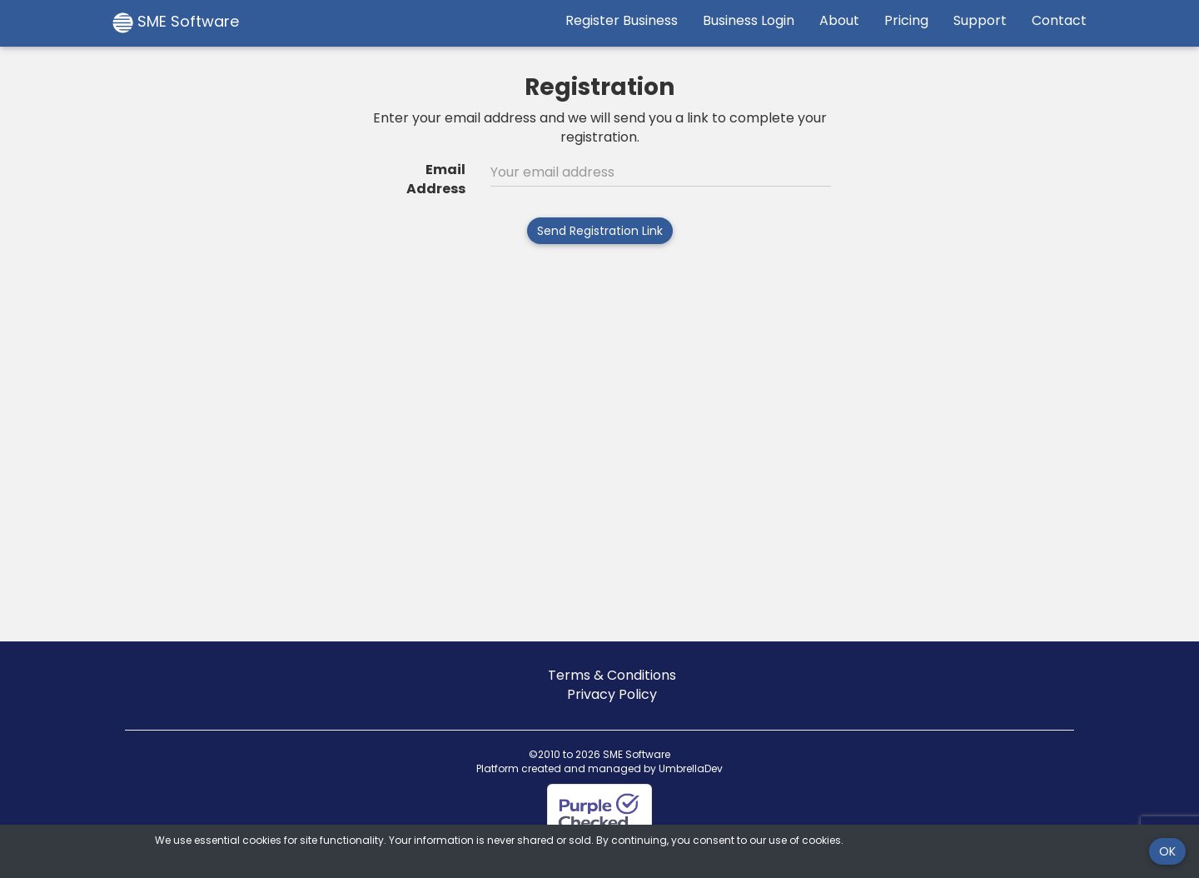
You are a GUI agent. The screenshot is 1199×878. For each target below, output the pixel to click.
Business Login (748, 20)
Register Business (621, 20)
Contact (1059, 20)
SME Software (175, 22)
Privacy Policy (612, 694)
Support (980, 20)
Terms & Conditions (612, 675)
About (839, 20)
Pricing (906, 20)
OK (1167, 851)
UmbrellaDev (691, 768)
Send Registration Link (600, 230)
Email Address (435, 179)
